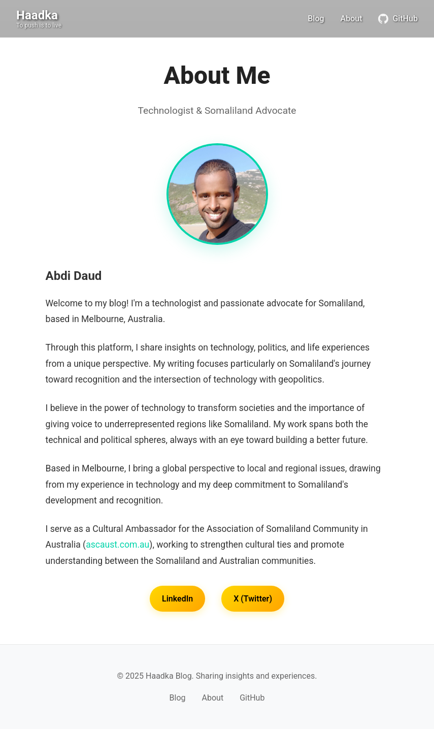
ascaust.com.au (117, 545)
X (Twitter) (252, 599)
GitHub (398, 19)
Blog (316, 18)
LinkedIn (177, 599)
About (351, 18)
